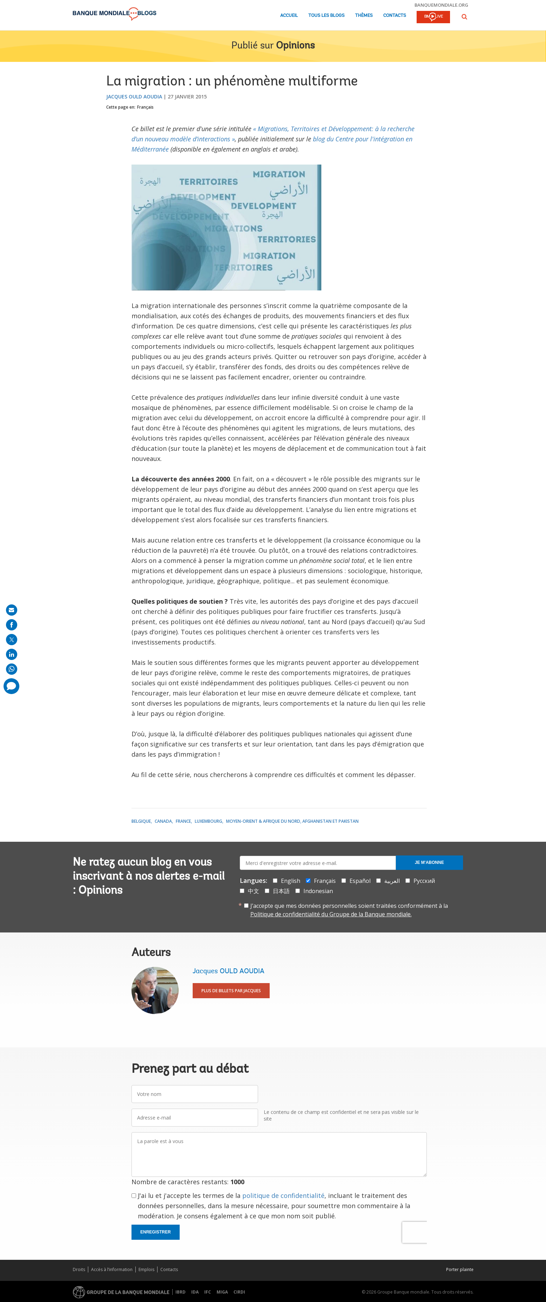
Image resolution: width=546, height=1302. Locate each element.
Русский (424, 881)
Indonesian (318, 891)
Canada (163, 821)
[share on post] (11, 639)
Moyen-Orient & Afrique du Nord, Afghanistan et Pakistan (292, 821)
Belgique (141, 821)
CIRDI (239, 1292)
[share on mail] (11, 610)
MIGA (222, 1292)
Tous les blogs (326, 15)
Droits (79, 1269)
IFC (207, 1292)
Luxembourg (208, 821)
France (183, 821)
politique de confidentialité (283, 1195)
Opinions (295, 46)
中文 (253, 891)
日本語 (281, 891)
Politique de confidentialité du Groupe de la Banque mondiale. (331, 914)
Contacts (394, 15)
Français (145, 107)
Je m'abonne (429, 862)
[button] (464, 17)
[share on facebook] (11, 624)
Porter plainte (460, 1269)
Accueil (289, 15)
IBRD (180, 1292)
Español (360, 881)
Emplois (146, 1269)
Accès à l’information (112, 1269)
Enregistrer (155, 1232)
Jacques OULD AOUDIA (134, 96)
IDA (195, 1292)
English (290, 881)
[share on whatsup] (11, 669)
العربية (392, 881)
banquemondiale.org (441, 5)
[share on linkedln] (11, 654)
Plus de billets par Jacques (231, 991)
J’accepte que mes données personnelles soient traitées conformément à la (349, 910)
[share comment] (11, 686)
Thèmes (364, 15)
